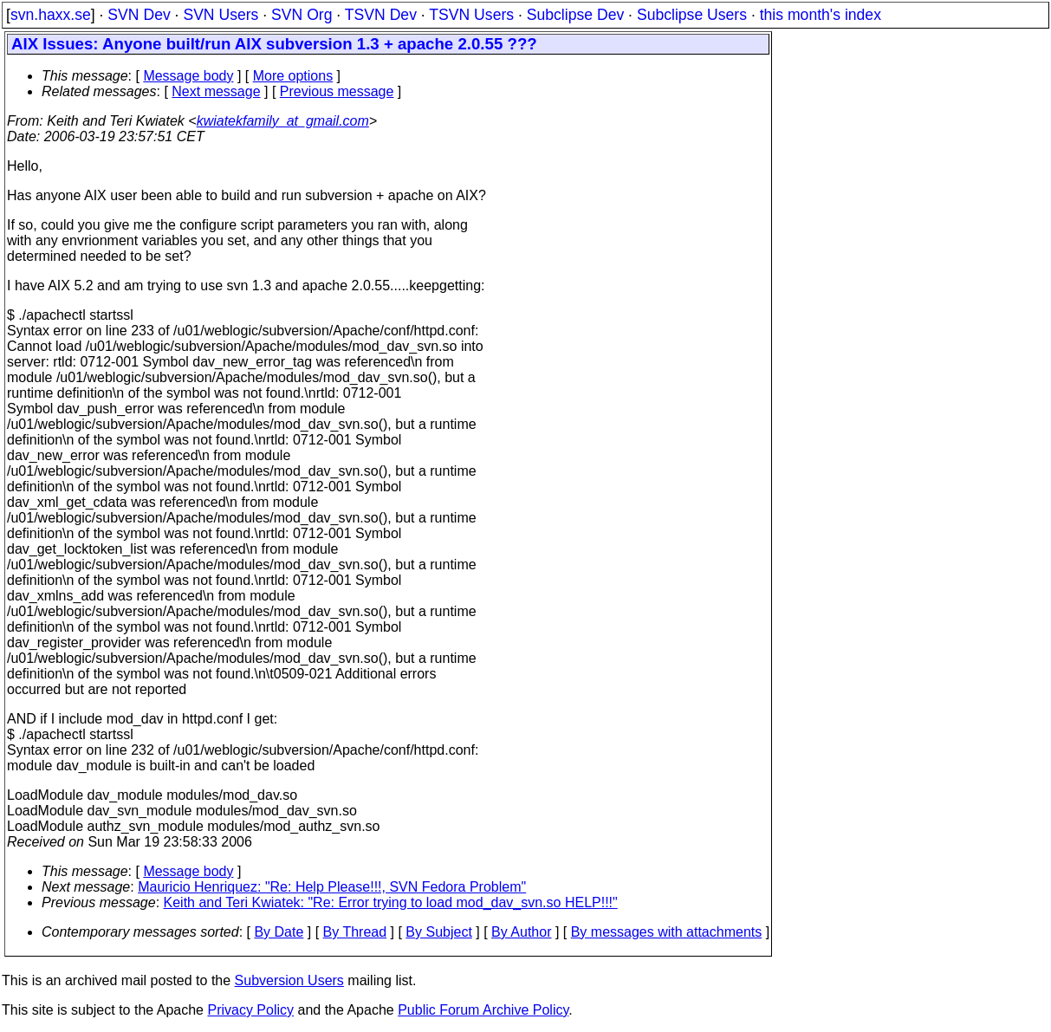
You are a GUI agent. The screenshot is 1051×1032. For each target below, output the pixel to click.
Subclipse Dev (575, 14)
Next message (216, 91)
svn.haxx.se (50, 14)
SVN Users (220, 14)
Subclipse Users (692, 14)
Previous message (337, 91)
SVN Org (301, 14)
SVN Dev (138, 14)
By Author (521, 932)
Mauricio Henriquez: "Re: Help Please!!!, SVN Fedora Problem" (332, 886)
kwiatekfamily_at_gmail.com (283, 121)
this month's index (820, 14)
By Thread (355, 932)
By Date (278, 932)
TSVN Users (471, 14)
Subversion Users (289, 980)
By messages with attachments (666, 932)
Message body (188, 75)
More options (293, 75)
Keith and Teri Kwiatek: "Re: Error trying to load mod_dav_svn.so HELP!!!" (391, 902)
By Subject (438, 932)
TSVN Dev (381, 14)
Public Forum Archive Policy (483, 1010)
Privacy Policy (250, 1010)
